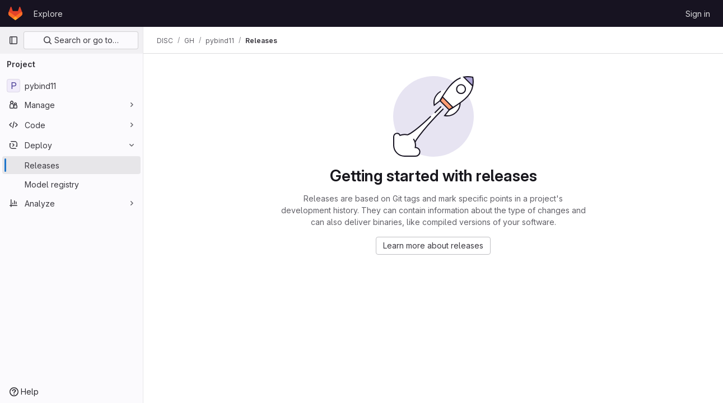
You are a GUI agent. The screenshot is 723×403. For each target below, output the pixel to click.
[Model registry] (71, 184)
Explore (48, 13)
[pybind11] (71, 86)
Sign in (697, 13)
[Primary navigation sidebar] (13, 40)
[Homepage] (15, 13)
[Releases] (71, 165)
